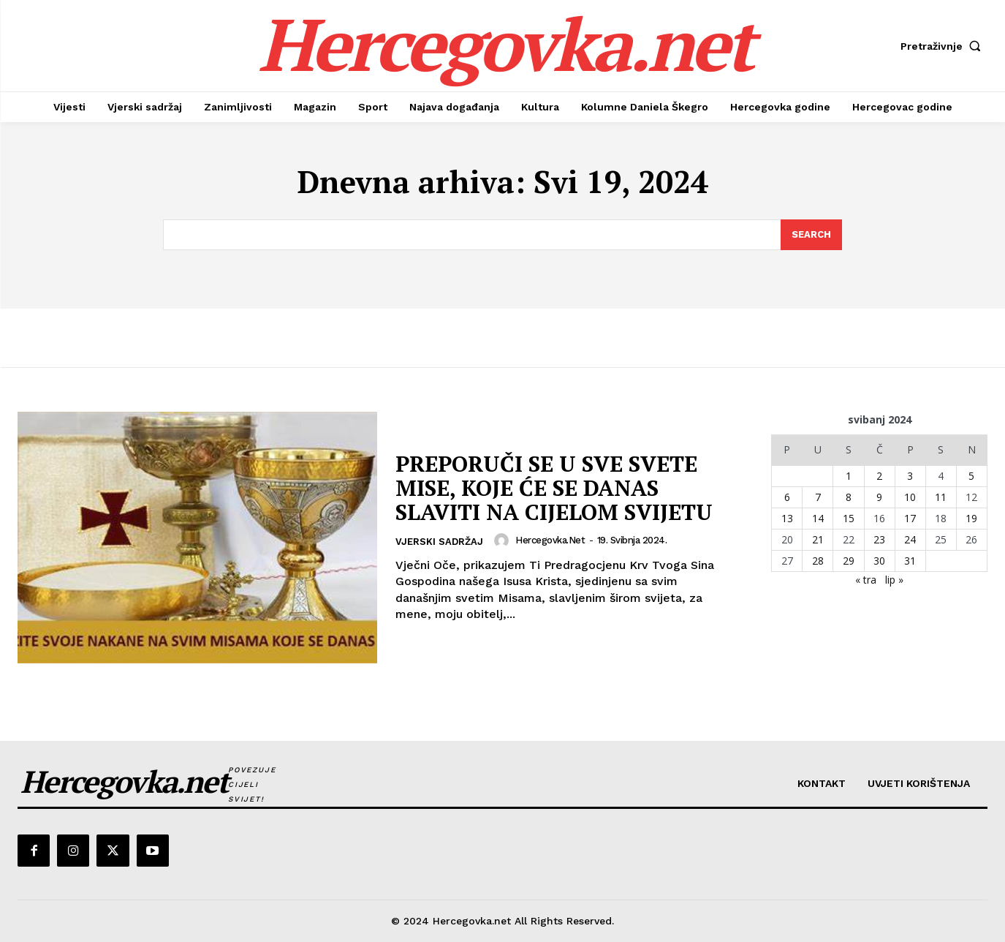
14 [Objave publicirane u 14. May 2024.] (818, 518)
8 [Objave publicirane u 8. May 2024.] (849, 497)
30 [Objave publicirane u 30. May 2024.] (879, 561)
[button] (943, 46)
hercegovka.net (550, 540)
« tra (865, 580)
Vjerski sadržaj (439, 541)
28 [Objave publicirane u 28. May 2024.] (818, 561)
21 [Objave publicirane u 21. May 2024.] (818, 539)
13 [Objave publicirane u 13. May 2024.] (787, 518)
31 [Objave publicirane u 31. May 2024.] (910, 561)
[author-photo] (503, 540)
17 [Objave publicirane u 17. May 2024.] (910, 518)
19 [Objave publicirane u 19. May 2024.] (971, 518)
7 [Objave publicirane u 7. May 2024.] (818, 497)
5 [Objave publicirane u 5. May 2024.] (971, 476)
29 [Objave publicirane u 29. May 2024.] (848, 561)
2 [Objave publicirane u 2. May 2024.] (879, 476)
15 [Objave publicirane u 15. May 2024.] (848, 518)
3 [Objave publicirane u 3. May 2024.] (910, 476)
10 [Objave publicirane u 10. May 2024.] (910, 497)
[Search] (811, 234)
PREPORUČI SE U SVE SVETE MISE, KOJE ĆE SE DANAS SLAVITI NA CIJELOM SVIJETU (554, 488)
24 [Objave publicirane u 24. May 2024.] (910, 539)
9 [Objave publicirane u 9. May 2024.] (879, 497)
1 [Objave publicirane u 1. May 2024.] (849, 476)
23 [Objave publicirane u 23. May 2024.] (879, 539)
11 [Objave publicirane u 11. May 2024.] (941, 497)
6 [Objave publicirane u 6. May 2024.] (787, 497)
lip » (894, 580)
